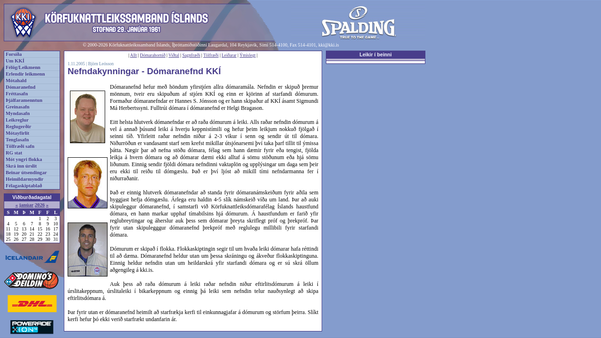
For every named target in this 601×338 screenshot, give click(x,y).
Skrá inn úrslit (21, 166)
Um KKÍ (15, 60)
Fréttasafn (17, 93)
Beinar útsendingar (26, 172)
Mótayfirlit (17, 133)
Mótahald (16, 80)
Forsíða (14, 54)
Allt (133, 55)
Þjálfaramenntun (24, 100)
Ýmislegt (247, 55)
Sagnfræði (191, 55)
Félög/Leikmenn (23, 67)
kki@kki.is (328, 44)
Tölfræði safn (20, 146)
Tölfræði (211, 55)
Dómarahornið (152, 55)
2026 (40, 204)
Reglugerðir (18, 126)
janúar (26, 204)
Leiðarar (229, 55)
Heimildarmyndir (25, 179)
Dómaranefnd (20, 87)
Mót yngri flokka (24, 159)
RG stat (14, 152)
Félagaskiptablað (24, 185)
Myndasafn (18, 113)
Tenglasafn (17, 139)
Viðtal (174, 55)
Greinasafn (18, 106)
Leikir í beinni (376, 54)
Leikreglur (17, 120)
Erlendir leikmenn (25, 74)
